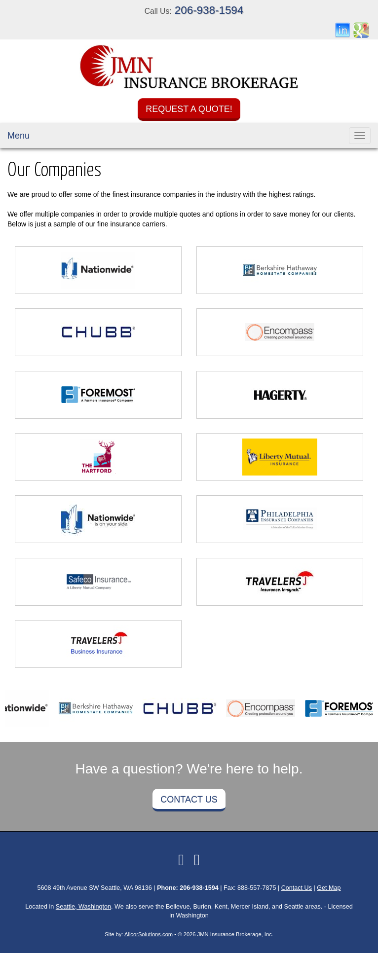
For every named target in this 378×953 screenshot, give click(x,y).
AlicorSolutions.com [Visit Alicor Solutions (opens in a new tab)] (148, 934)
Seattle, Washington (83, 906)
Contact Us (188, 800)
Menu (18, 136)
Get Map (328, 887)
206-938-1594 (209, 10)
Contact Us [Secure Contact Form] (296, 887)
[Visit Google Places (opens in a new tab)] (361, 30)
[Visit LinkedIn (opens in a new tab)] (342, 30)
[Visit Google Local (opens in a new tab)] (197, 860)
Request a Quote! (189, 109)
